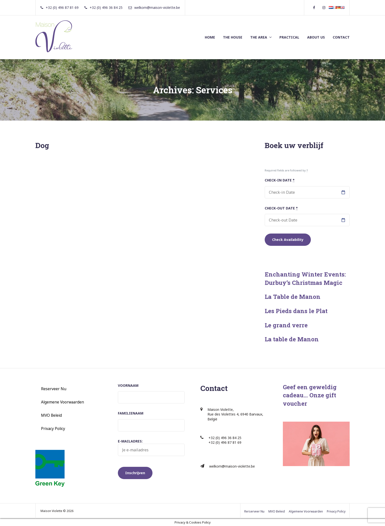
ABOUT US (316, 37)
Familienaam (130, 413)
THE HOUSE (232, 37)
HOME (210, 37)
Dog (42, 145)
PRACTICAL (289, 37)
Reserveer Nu (53, 388)
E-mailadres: (151, 447)
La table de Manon (292, 339)
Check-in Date (280, 180)
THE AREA (258, 37)
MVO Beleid (51, 415)
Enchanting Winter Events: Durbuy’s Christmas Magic (305, 278)
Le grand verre (286, 325)
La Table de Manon (292, 297)
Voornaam (128, 385)
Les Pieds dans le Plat (296, 311)
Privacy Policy (53, 428)
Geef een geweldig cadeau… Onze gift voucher (310, 395)
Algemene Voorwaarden (62, 402)
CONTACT (341, 37)
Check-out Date (281, 208)
